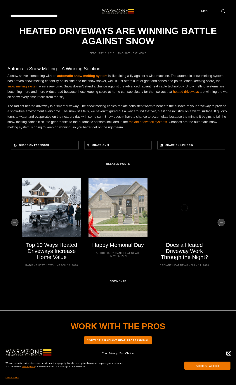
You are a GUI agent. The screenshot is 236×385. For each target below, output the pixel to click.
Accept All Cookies (207, 365)
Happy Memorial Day (118, 256)
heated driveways (186, 103)
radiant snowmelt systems (148, 133)
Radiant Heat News (132, 64)
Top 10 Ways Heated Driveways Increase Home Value (51, 262)
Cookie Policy (12, 377)
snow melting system (22, 97)
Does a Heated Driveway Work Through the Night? (184, 262)
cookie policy (28, 366)
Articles (102, 264)
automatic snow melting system (82, 87)
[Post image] (51, 218)
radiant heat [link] (149, 97)
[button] (228, 353)
